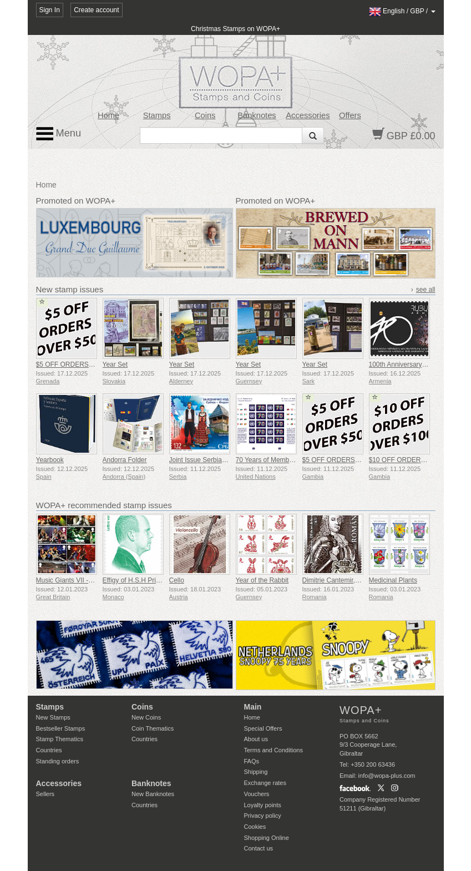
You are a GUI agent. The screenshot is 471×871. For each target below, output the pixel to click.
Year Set (115, 364)
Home (108, 115)
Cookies (255, 826)
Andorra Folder (125, 460)
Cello (176, 580)
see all (425, 289)
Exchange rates (265, 782)
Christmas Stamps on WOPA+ (235, 29)
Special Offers (263, 728)
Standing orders (57, 761)
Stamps (157, 115)
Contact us (259, 848)
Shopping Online (266, 837)
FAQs (252, 761)
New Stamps (53, 717)
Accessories (308, 115)
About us (256, 739)
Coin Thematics (152, 728)
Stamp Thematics (59, 739)
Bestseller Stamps (60, 728)
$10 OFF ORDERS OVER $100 (416, 460)
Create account (96, 10)
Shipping (256, 771)
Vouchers (257, 794)
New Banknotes (152, 794)
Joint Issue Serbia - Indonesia (213, 460)
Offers (350, 115)
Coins (205, 115)
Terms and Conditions (273, 750)
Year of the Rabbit (262, 580)
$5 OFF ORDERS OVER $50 (79, 364)
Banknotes (256, 115)
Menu (59, 133)
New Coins (146, 717)
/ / (402, 11)
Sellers (45, 794)
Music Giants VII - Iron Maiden (80, 580)
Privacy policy (262, 815)
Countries (49, 750)
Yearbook (50, 460)
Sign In (49, 10)
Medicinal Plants (393, 580)
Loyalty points (262, 805)
